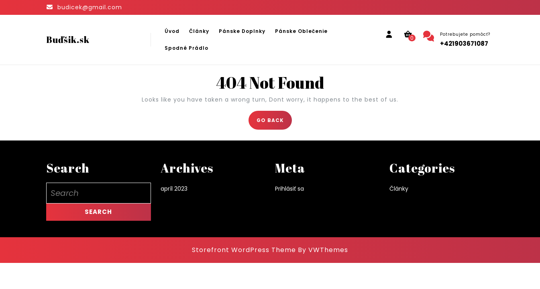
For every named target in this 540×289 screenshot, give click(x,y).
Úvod (172, 31)
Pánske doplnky (242, 31)
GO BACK (274, 123)
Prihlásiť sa (289, 189)
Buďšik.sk (68, 39)
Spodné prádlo (186, 48)
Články (199, 31)
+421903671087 (464, 43)
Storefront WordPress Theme (244, 249)
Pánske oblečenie (301, 31)
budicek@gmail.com (89, 7)
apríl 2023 (174, 189)
